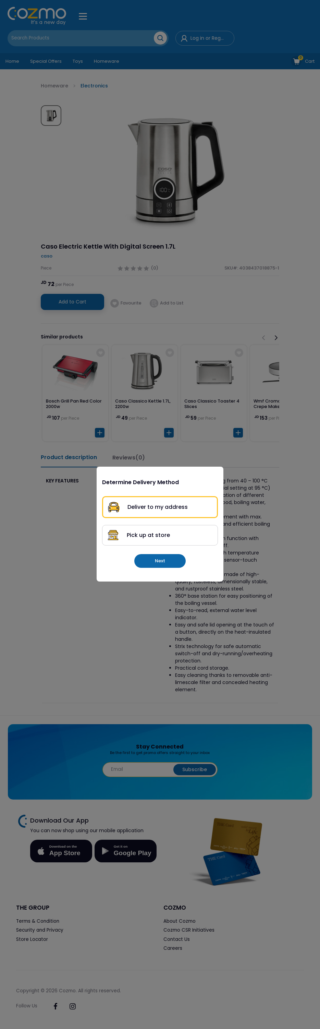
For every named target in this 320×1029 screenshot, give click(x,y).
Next (160, 561)
